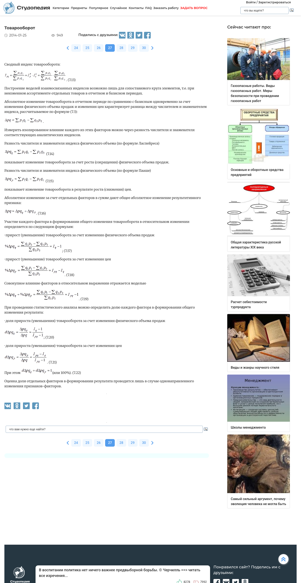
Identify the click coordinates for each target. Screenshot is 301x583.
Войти (251, 2)
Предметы (79, 8)
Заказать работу (166, 8)
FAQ (148, 8)
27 (110, 48)
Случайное (118, 8)
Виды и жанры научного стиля (255, 368)
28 (121, 48)
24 (76, 48)
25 (87, 48)
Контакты (136, 8)
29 (133, 48)
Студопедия (26, 7)
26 (99, 48)
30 (144, 48)
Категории (61, 8)
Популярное (98, 8)
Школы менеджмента (248, 427)
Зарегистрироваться (274, 2)
